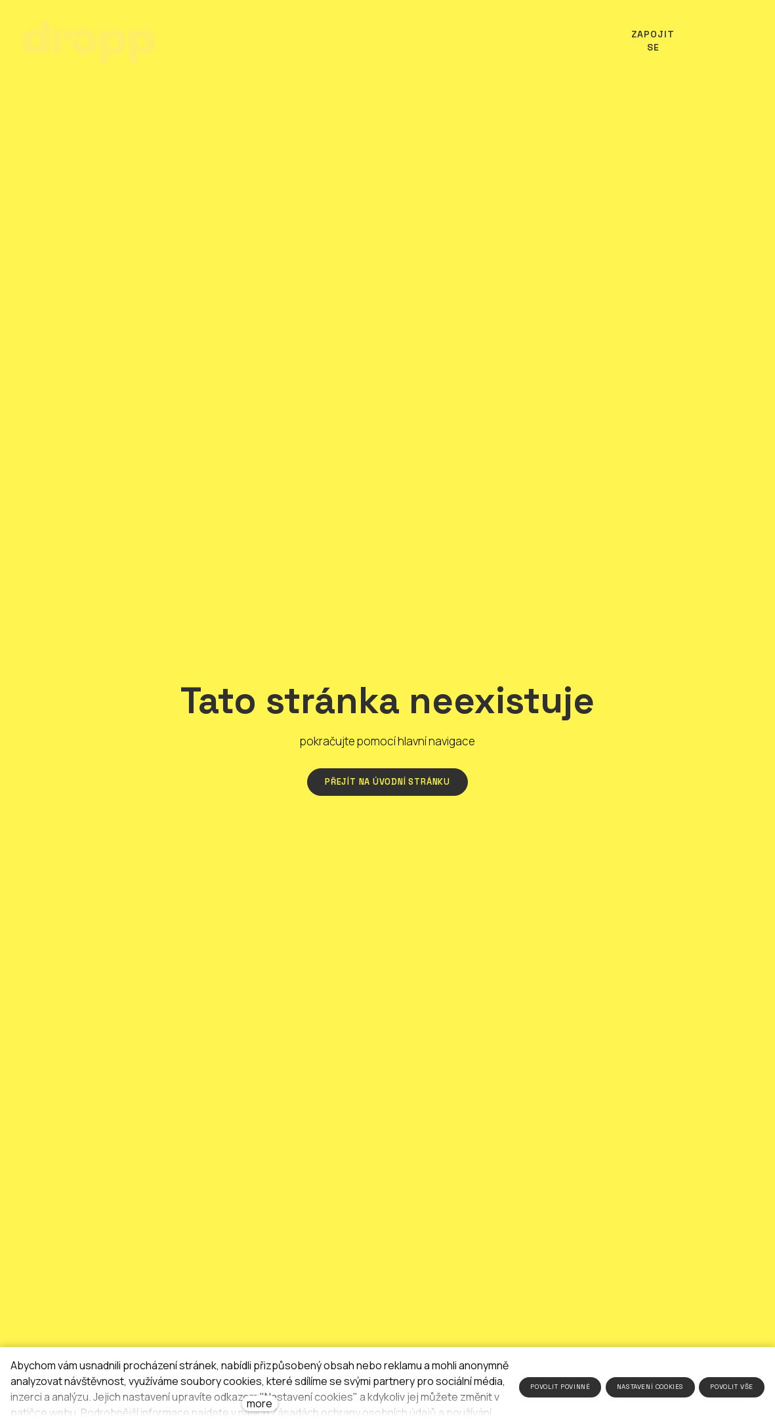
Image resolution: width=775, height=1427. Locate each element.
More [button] (562, 41)
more (259, 1403)
